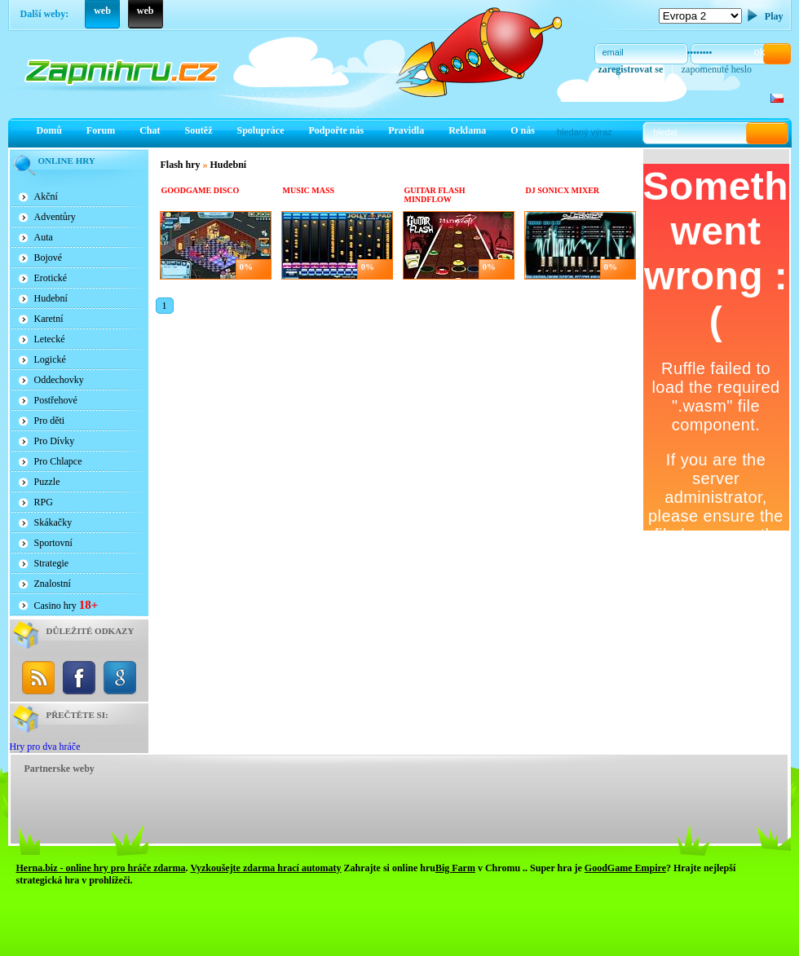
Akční (46, 196)
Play (774, 16)
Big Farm (455, 868)
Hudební (51, 298)
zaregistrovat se (631, 69)
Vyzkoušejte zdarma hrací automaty (265, 868)
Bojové (48, 257)
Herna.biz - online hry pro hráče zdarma (101, 868)
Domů (49, 130)
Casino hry (66, 604)
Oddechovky (59, 379)
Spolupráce (261, 130)
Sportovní (53, 542)
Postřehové (55, 400)
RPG (43, 502)
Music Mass (309, 190)
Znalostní (52, 583)
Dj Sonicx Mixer (563, 190)
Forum (100, 130)
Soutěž (199, 130)
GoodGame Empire (625, 868)
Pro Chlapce (58, 461)
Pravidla (406, 130)
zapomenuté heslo (717, 69)
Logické (50, 359)
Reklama (467, 130)
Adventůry (55, 216)
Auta (43, 237)
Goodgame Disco (200, 190)
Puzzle (47, 481)
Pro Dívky (54, 441)
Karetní (49, 318)
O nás (522, 130)
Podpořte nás (336, 130)
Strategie (51, 563)
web (102, 10)
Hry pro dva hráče (45, 746)
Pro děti (49, 420)
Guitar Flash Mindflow (435, 195)
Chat (149, 130)
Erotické (51, 278)
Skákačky (53, 522)
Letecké (49, 339)
